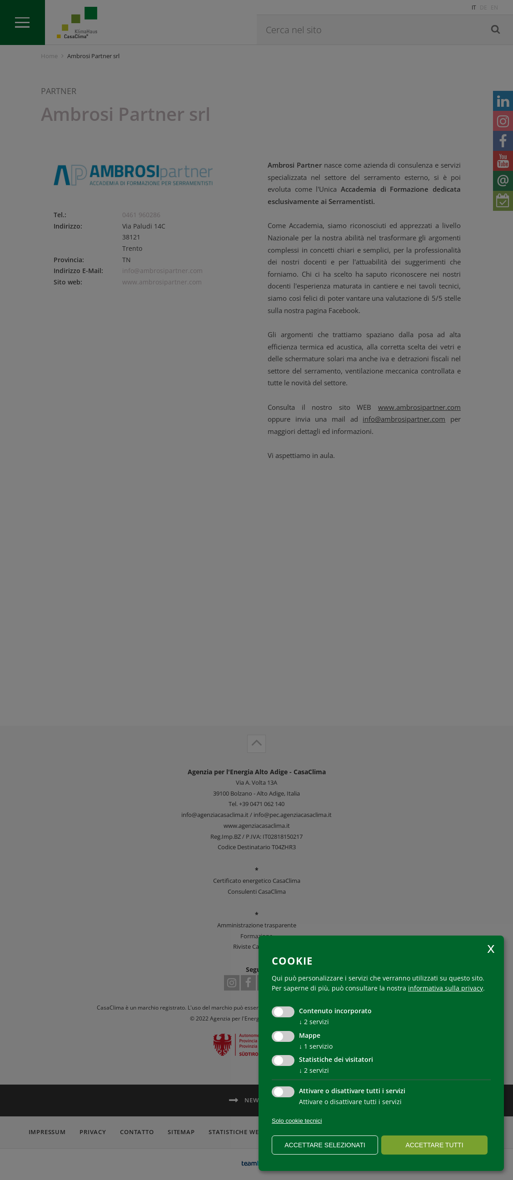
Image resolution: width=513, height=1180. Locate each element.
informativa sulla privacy (445, 988)
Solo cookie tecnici (297, 1120)
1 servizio (316, 1046)
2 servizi (314, 1021)
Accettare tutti (434, 1145)
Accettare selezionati (324, 1145)
